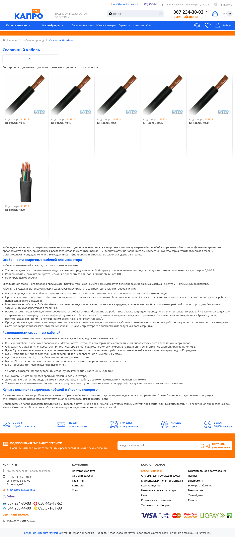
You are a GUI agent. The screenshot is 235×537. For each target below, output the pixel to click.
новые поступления (64, 67)
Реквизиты (225, 5)
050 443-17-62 (50, 503)
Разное (192, 500)
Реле (144, 495)
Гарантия (129, 26)
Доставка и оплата (85, 26)
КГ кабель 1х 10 (15, 122)
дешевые (28, 67)
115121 (116, 119)
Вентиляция (195, 490)
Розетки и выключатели (156, 500)
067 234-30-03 (188, 12)
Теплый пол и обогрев (155, 505)
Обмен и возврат (110, 26)
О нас (155, 26)
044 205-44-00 (19, 508)
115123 (209, 119)
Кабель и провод (152, 471)
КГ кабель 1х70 (15, 209)
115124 (25, 206)
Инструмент (195, 480)
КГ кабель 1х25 (106, 122)
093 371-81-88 (50, 508)
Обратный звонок (186, 17)
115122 (162, 119)
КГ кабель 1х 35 (153, 122)
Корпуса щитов (150, 485)
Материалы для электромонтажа (162, 480)
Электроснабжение (200, 485)
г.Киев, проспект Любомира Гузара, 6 (184, 4)
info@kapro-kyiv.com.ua (120, 4)
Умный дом (195, 495)
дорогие (42, 67)
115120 (71, 119)
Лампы (192, 475)
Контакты (143, 26)
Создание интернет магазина (42, 533)
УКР (225, 14)
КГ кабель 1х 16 (61, 122)
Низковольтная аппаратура (158, 490)
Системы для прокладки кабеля (161, 475)
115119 (25, 119)
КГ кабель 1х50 (199, 122)
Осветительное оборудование (207, 471)
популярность (89, 67)
